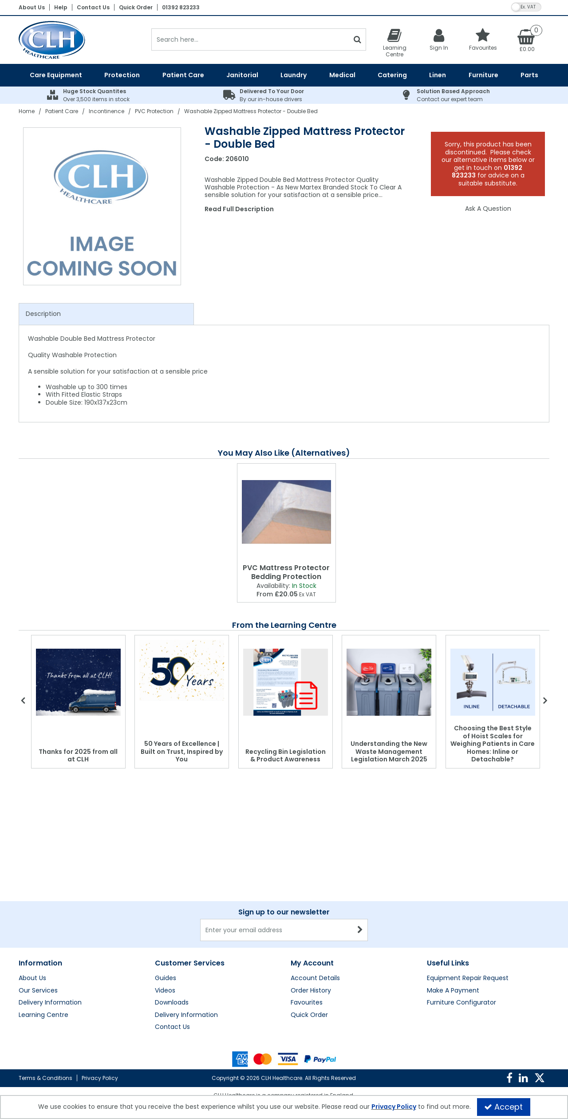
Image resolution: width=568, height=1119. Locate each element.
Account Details (315, 890)
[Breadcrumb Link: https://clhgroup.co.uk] (27, 111)
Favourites (307, 915)
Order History (311, 903)
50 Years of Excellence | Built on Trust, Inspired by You (182, 751)
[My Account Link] (439, 39)
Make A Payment (453, 903)
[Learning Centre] (394, 42)
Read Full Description (239, 209)
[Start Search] (357, 39)
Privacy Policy (100, 1078)
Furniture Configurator (461, 915)
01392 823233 (181, 7)
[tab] (106, 314)
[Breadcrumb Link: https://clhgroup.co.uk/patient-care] (61, 111)
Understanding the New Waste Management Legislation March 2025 (389, 751)
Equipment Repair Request (468, 890)
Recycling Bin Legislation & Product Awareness (285, 755)
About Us (32, 7)
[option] (102, 206)
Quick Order (136, 7)
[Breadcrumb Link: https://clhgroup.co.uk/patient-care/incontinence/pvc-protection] (154, 111)
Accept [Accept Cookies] (503, 1106)
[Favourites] (483, 39)
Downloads (172, 915)
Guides (165, 890)
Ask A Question (488, 208)
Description (43, 313)
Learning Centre (43, 927)
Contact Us (93, 7)
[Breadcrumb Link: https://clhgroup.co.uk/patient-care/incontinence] (106, 111)
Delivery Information (50, 915)
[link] (509, 1078)
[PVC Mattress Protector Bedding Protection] (286, 511)
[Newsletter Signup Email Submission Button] (360, 842)
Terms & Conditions (45, 1078)
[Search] (250, 39)
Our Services (38, 903)
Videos (165, 903)
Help (60, 7)
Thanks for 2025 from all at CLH (78, 755)
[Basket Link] (527, 40)
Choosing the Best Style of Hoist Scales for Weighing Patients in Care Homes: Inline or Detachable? (492, 744)
